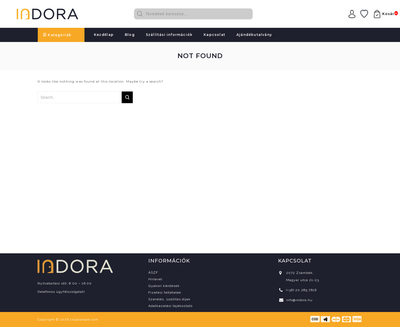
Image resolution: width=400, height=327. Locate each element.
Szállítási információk (169, 35)
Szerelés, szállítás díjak (169, 299)
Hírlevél (155, 279)
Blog (130, 35)
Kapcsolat (214, 35)
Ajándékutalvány (254, 35)
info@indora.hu (299, 300)
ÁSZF (153, 272)
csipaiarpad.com (84, 319)
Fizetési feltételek (164, 292)
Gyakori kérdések (164, 286)
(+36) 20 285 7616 (301, 290)
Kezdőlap (104, 35)
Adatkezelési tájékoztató (170, 306)
